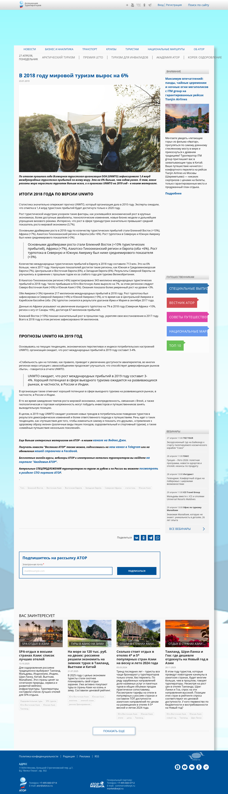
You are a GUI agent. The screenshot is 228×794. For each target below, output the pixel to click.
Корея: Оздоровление (194, 57)
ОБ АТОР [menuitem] (199, 49)
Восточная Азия (53, 483)
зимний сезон (86, 692)
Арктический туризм (72, 57)
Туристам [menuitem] (132, 49)
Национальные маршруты (183, 323)
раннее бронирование (79, 696)
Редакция (64, 748)
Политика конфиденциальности (36, 748)
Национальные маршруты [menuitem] (166, 49)
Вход (163, 5)
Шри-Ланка (196, 709)
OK (146, 5)
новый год (171, 709)
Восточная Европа (72, 483)
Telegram (152, 5)
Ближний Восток (35, 483)
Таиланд (24, 700)
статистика (129, 483)
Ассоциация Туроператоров (33, 4)
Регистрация (176, 5)
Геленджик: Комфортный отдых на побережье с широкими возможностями (185, 473)
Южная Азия (143, 483)
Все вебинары (178, 521)
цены (129, 709)
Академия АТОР (163, 57)
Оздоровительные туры (31, 693)
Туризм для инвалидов (131, 57)
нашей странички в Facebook (53, 449)
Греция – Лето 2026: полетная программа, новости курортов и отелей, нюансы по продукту (184, 455)
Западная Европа (93, 483)
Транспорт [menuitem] (89, 49)
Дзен (129, 5)
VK (141, 5)
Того (22, 483)
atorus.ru (179, 791)
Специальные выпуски (181, 280)
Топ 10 (171, 337)
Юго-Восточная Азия (29, 697)
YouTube (134, 5)
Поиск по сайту (199, 5)
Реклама (78, 748)
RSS (89, 748)
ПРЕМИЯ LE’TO (101, 57)
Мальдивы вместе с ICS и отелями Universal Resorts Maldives (185, 490)
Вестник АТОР (176, 294)
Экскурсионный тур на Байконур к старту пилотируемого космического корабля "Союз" (187, 437)
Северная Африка (112, 483)
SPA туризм (51, 693)
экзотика (73, 692)
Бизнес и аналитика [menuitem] (59, 49)
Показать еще (114, 723)
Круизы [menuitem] (111, 49)
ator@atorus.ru (44, 777)
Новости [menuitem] (30, 49)
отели (120, 709)
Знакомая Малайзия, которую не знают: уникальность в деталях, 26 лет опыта (185, 509)
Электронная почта (32, 559)
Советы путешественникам (184, 309)
